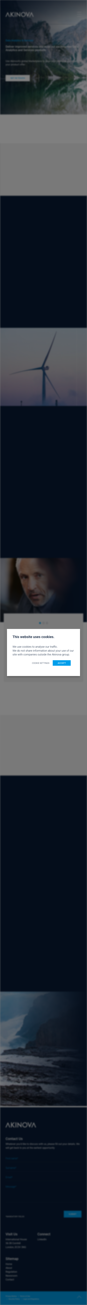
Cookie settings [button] (40, 663)
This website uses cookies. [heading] (33, 637)
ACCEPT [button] (62, 663)
